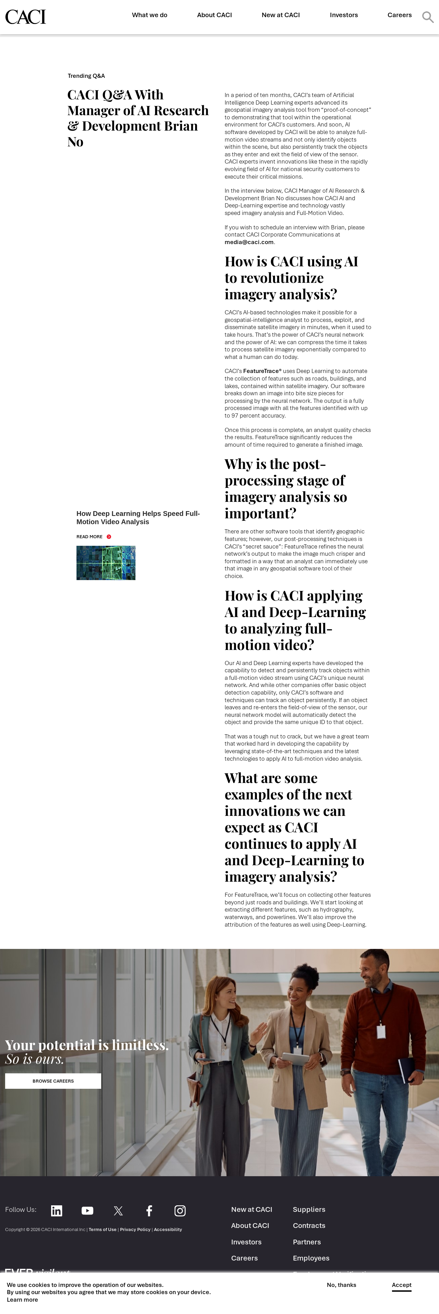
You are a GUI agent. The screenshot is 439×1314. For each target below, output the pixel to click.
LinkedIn (56, 1210)
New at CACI (281, 15)
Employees (311, 1258)
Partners (307, 1241)
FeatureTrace (262, 371)
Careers (400, 15)
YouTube (87, 1210)
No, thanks (341, 1285)
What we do (149, 15)
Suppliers (309, 1209)
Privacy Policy (135, 1229)
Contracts (309, 1225)
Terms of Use (103, 1229)
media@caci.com (249, 242)
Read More (89, 537)
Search (428, 17)
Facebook (149, 1210)
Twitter (118, 1210)
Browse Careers (53, 1081)
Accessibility (168, 1229)
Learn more (22, 1299)
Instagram (180, 1210)
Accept (402, 1285)
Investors (344, 15)
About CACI (214, 15)
